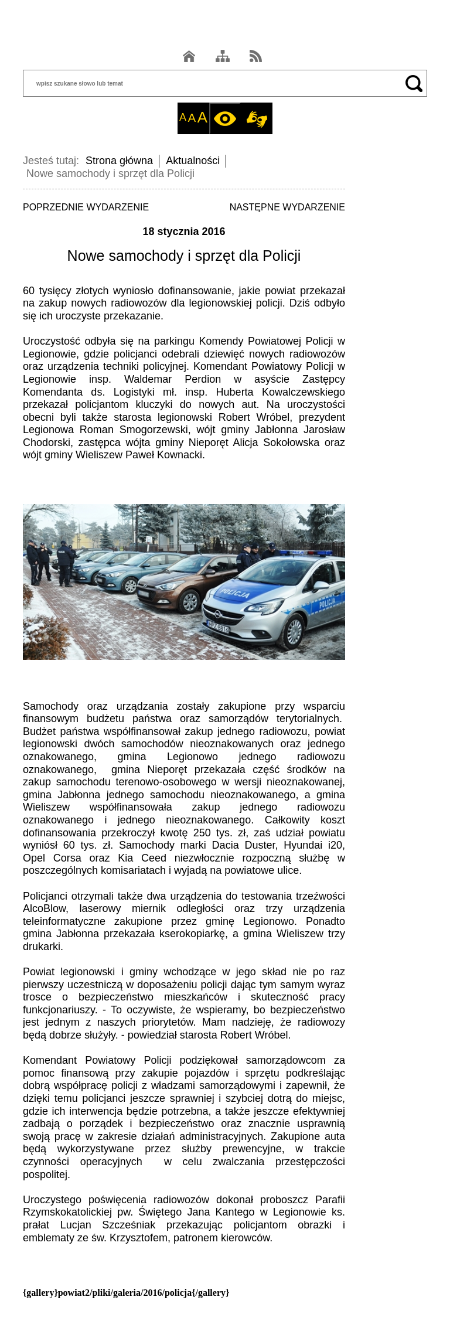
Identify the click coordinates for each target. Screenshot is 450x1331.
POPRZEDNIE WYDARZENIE (86, 207)
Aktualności (193, 160)
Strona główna (119, 160)
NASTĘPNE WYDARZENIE (287, 207)
